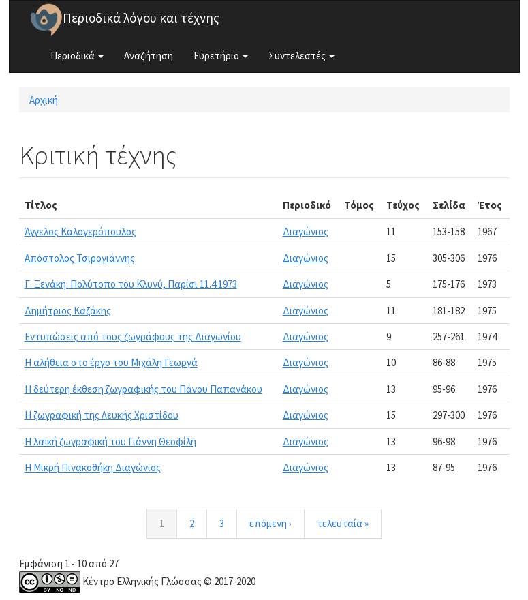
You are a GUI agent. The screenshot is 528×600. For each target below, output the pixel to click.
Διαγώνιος (305, 231)
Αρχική (43, 99)
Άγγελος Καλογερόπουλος (80, 231)
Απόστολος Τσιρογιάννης (80, 258)
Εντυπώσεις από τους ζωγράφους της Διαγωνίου (133, 336)
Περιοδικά (77, 55)
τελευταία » (343, 523)
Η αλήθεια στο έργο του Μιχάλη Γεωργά (111, 362)
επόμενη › (270, 523)
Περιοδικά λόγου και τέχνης (141, 18)
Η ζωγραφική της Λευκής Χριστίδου (101, 414)
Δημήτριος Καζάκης (68, 310)
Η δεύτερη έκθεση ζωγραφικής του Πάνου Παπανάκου (143, 388)
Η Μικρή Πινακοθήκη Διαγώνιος (93, 467)
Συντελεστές (301, 55)
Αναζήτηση (148, 55)
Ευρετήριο (220, 55)
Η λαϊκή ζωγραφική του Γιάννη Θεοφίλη (110, 441)
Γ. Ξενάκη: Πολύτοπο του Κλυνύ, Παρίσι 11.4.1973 (131, 284)
